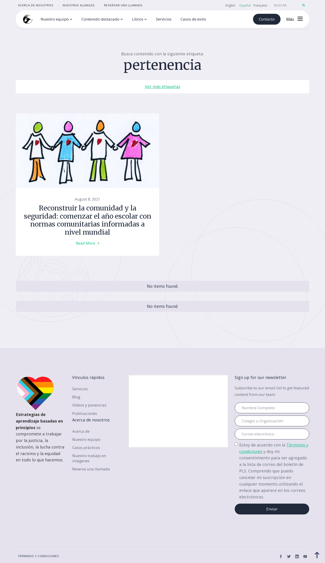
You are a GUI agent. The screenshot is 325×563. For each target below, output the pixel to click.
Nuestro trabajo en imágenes (89, 458)
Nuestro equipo (86, 439)
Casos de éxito (193, 19)
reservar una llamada (123, 5)
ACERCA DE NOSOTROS (35, 5)
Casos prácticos (86, 447)
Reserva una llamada (91, 469)
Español (245, 5)
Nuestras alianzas (79, 5)
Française (260, 5)
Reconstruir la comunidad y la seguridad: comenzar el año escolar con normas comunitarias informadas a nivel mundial (87, 220)
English (230, 5)
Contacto (267, 19)
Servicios (164, 19)
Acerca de (81, 431)
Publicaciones (84, 413)
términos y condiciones (38, 556)
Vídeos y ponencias (89, 405)
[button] (56, 19)
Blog (76, 396)
